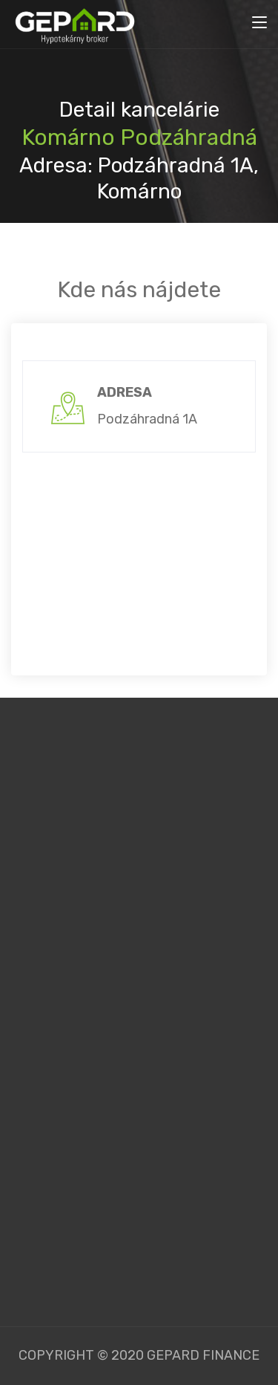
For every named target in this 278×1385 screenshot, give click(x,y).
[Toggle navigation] (259, 23)
